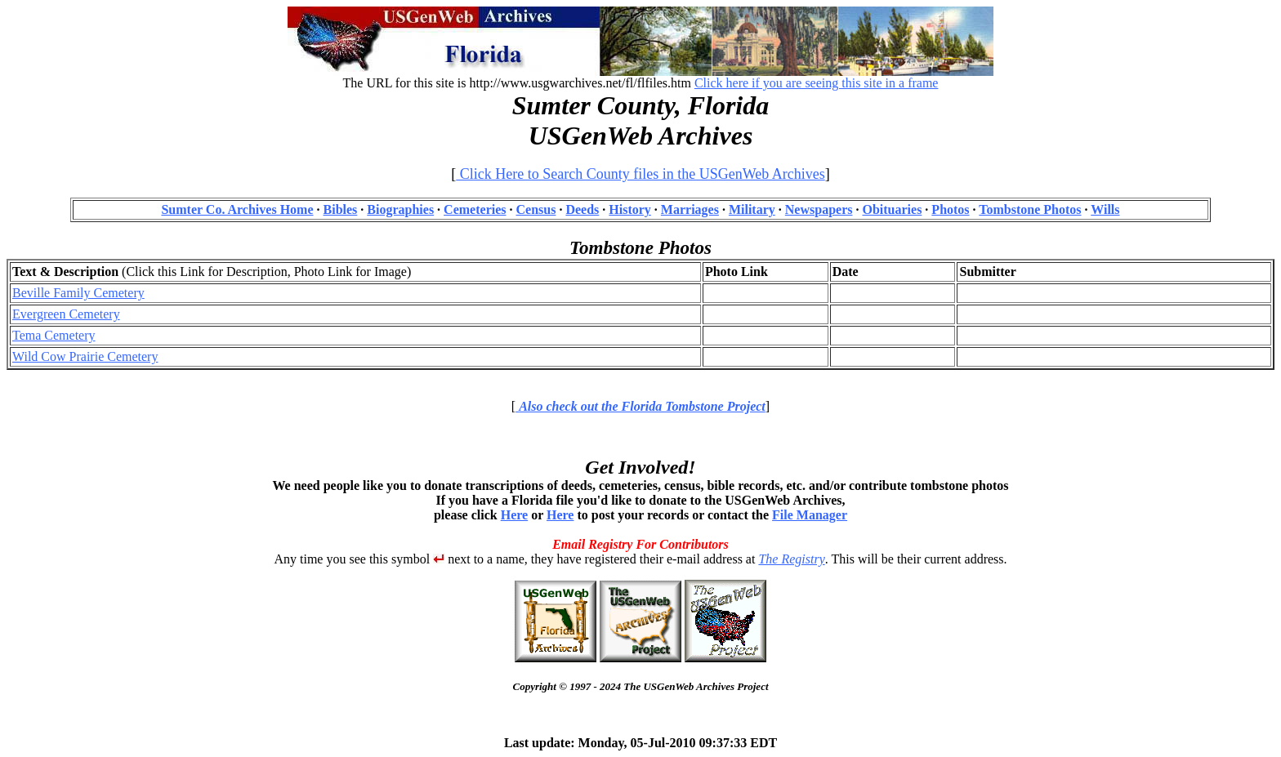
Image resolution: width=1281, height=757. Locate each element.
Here (514, 515)
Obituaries (892, 209)
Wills (1105, 209)
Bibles (341, 209)
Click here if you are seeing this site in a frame (816, 83)
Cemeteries (475, 209)
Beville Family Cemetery (78, 293)
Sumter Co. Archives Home (237, 209)
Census (536, 209)
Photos (950, 209)
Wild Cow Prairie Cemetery (85, 356)
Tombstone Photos (1030, 209)
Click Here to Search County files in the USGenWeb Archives (640, 174)
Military (752, 209)
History (630, 209)
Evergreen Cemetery (66, 314)
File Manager (809, 515)
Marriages (690, 209)
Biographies (400, 209)
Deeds (582, 209)
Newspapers (819, 209)
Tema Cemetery (54, 335)
